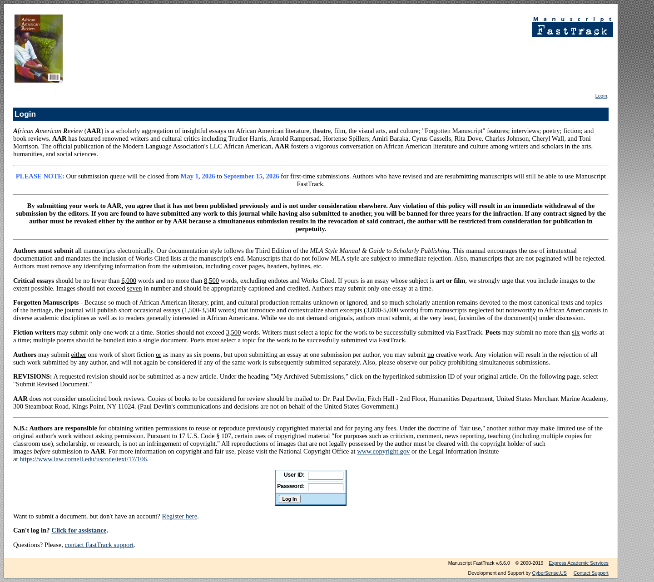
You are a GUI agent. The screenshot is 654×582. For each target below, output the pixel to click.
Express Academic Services (578, 563)
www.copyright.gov (383, 451)
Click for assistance (78, 530)
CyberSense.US (549, 573)
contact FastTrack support (99, 544)
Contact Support (591, 573)
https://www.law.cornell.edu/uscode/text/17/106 (83, 459)
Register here (179, 516)
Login (601, 96)
